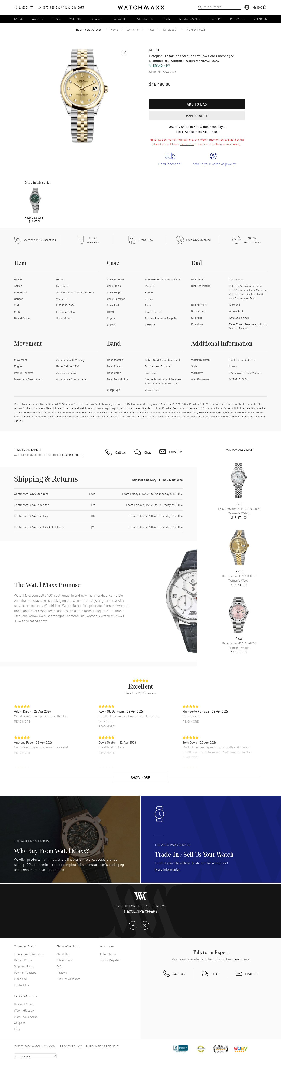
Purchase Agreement (102, 1046)
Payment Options (25, 972)
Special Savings (189, 18)
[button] (259, 7)
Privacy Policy (71, 1046)
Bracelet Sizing (24, 1004)
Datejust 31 (170, 29)
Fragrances (119, 18)
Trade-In (215, 18)
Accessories (145, 18)
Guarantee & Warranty (29, 954)
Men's (56, 18)
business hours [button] (72, 454)
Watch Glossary (24, 1010)
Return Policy (23, 960)
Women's (75, 18)
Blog (17, 1028)
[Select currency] (35, 1056)
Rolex (150, 29)
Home (114, 29)
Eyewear (96, 18)
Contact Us (21, 984)
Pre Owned (237, 18)
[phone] (61, 7)
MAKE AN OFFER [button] (197, 115)
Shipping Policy (24, 966)
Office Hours (64, 960)
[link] (170, 159)
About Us (62, 954)
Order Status (107, 954)
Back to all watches (89, 29)
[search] (200, 7)
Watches (37, 18)
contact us (187, 143)
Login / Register (109, 960)
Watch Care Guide (26, 1016)
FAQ (59, 966)
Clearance (261, 18)
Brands (18, 18)
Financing (20, 978)
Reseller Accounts (68, 978)
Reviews (61, 972)
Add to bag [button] (197, 104)
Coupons (20, 1022)
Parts (166, 18)
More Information (167, 869)
